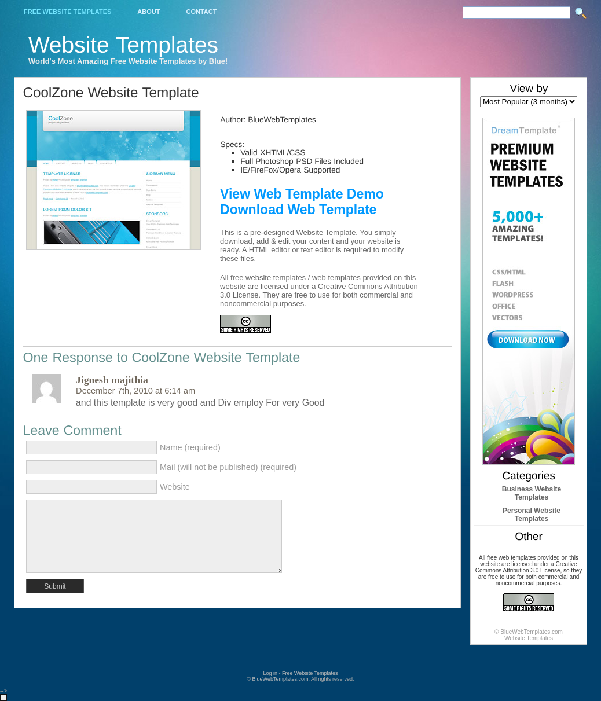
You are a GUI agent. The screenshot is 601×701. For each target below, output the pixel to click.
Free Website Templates (67, 11)
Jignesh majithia (112, 380)
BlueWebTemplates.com (280, 679)
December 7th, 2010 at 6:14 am (135, 390)
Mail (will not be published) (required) (228, 467)
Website (175, 486)
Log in (270, 673)
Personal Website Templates (531, 515)
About (148, 11)
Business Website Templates (531, 493)
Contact (201, 11)
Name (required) (190, 447)
